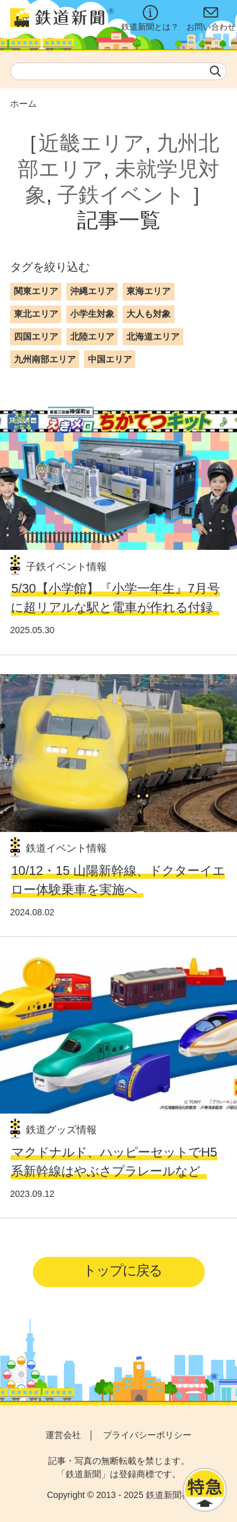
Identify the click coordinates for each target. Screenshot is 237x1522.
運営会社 (63, 1435)
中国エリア (110, 359)
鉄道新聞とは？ (150, 18)
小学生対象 (92, 314)
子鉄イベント (121, 194)
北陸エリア (92, 336)
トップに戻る (122, 1270)
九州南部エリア (45, 359)
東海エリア (148, 291)
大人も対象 (148, 314)
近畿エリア (92, 143)
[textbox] (118, 71)
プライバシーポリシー (147, 1435)
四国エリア (36, 336)
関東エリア (36, 291)
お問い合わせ (211, 18)
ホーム (23, 103)
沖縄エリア (92, 291)
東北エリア (36, 314)
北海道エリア (152, 336)
